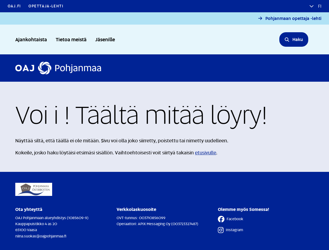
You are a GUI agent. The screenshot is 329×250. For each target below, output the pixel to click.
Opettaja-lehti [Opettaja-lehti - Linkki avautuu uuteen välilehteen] (45, 5)
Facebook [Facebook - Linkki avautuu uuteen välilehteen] (230, 219)
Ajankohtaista (31, 39)
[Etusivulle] (58, 68)
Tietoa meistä (71, 39)
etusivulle (205, 152)
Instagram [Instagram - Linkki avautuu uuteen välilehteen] (230, 230)
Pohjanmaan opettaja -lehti (293, 18)
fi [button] (319, 6)
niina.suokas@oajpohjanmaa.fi (40, 236)
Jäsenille (105, 39)
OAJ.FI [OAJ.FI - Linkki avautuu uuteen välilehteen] (14, 5)
